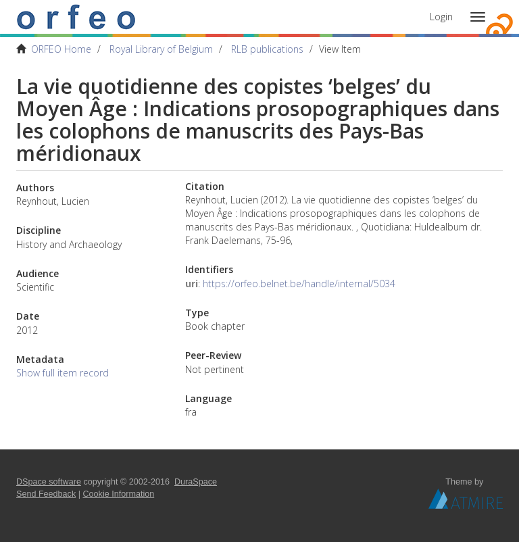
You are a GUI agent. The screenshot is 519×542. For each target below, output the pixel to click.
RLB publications (267, 49)
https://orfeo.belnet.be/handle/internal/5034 (299, 283)
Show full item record (62, 372)
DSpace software (48, 482)
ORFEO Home (61, 49)
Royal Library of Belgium (161, 49)
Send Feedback (46, 494)
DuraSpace (195, 482)
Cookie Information (119, 494)
